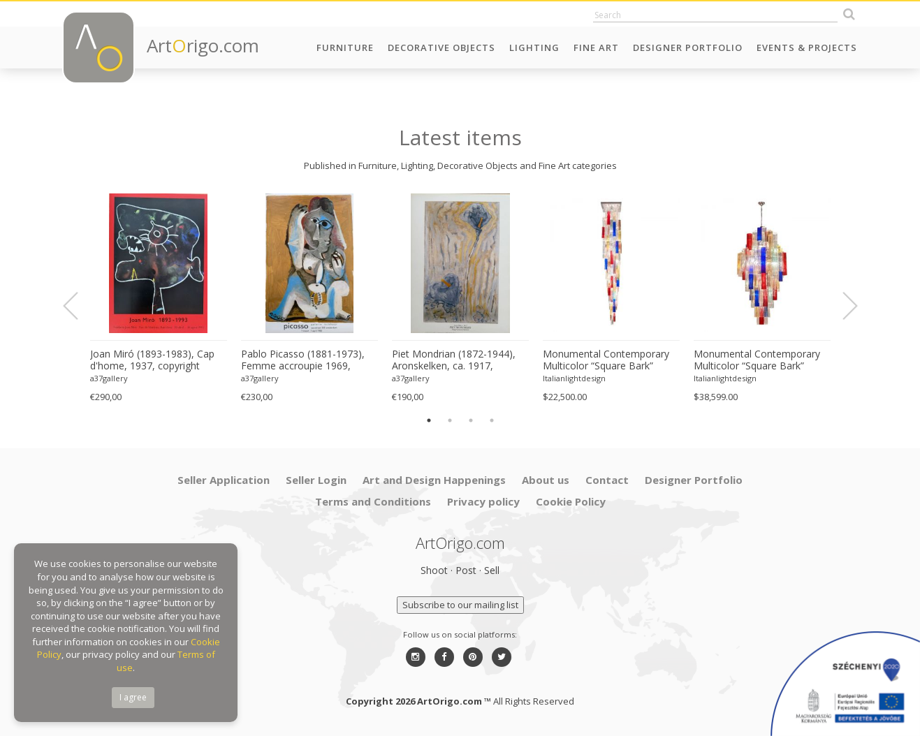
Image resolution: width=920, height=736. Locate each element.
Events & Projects (807, 47)
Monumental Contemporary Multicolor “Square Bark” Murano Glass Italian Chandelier (757, 360)
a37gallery (109, 378)
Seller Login (316, 480)
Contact (607, 480)
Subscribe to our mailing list (460, 604)
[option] (158, 298)
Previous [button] (79, 306)
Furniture (345, 47)
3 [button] (471, 420)
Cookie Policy (571, 501)
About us (545, 480)
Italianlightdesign (574, 378)
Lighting (534, 47)
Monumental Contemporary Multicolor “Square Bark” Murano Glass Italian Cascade (610, 360)
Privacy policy (483, 501)
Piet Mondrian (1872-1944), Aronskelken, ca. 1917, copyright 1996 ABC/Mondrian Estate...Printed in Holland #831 (460, 360)
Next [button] (842, 306)
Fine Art (596, 47)
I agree (133, 697)
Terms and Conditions (373, 501)
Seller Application (223, 480)
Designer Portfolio (688, 47)
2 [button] (450, 420)
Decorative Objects (441, 47)
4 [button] (492, 420)
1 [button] (429, 420)
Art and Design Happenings (434, 480)
